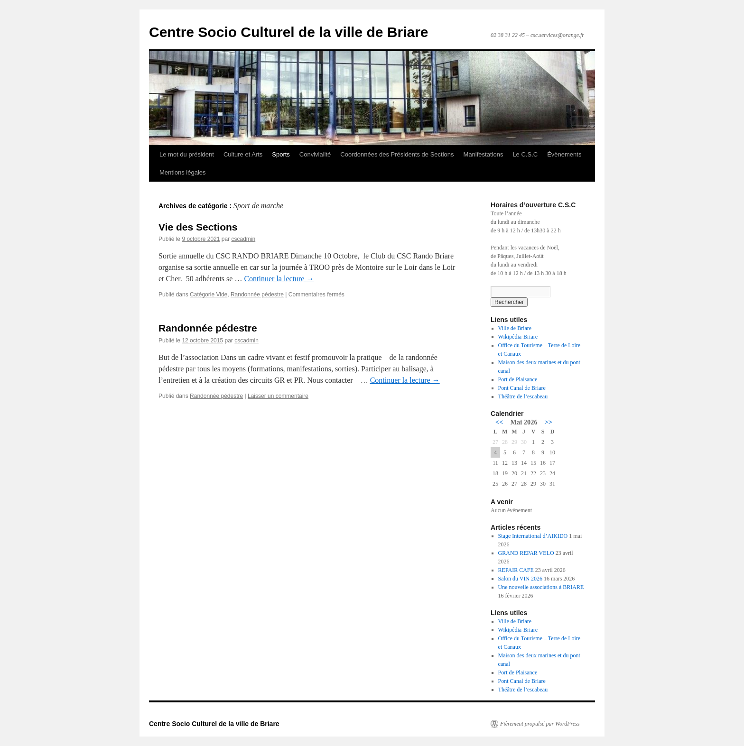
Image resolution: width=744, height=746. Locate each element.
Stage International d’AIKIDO (533, 536)
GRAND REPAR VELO (526, 553)
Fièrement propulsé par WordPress (539, 723)
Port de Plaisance (518, 379)
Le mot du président (186, 154)
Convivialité (315, 154)
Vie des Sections (198, 226)
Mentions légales (182, 172)
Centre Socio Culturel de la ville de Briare (288, 32)
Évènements (564, 154)
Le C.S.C (525, 154)
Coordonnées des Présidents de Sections (397, 154)
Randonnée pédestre (257, 294)
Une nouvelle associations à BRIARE (541, 587)
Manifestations (483, 154)
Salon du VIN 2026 (520, 578)
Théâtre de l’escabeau (523, 396)
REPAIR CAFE (516, 570)
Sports (281, 154)
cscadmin (243, 239)
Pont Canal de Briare (522, 388)
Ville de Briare (515, 328)
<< (499, 422)
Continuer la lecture (279, 279)
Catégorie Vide (208, 294)
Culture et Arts (242, 154)
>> (548, 422)
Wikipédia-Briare (518, 336)
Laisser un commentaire (278, 396)
